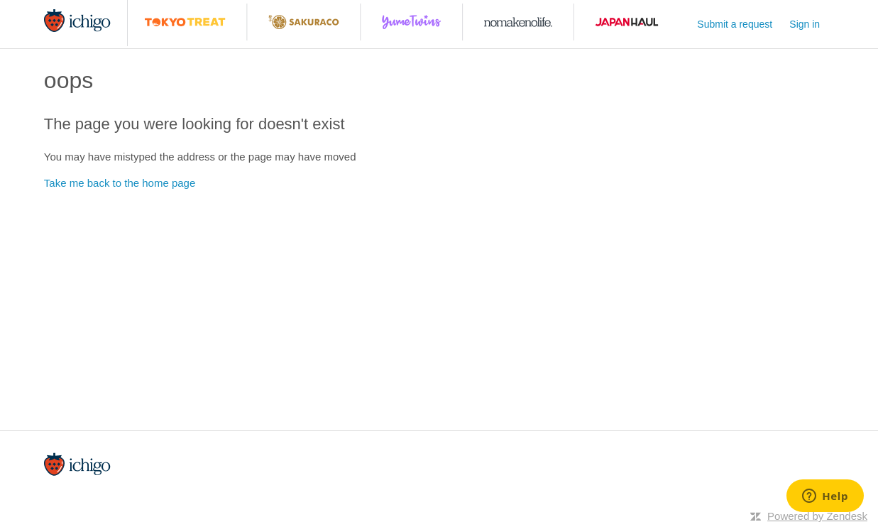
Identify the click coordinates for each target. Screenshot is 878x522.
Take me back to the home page (119, 183)
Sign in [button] (804, 24)
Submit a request (734, 24)
